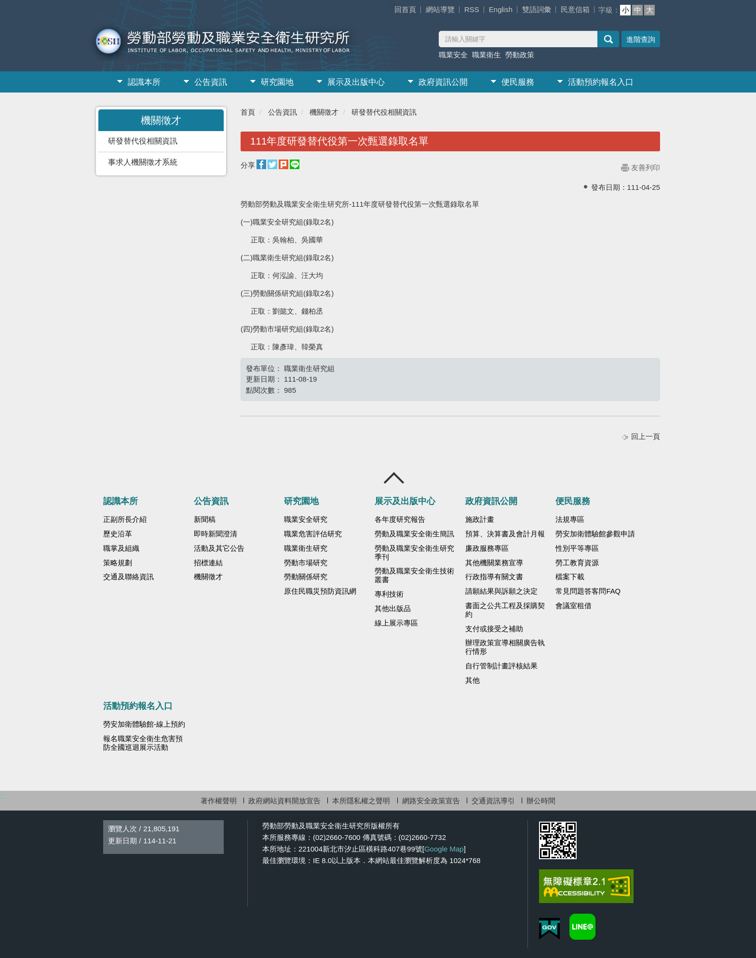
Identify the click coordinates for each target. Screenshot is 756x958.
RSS (471, 9)
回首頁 (405, 9)
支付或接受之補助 (494, 629)
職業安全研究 (305, 519)
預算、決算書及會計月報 (505, 534)
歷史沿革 (117, 534)
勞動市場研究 (305, 563)
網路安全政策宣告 (431, 801)
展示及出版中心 (356, 82)
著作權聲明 (219, 801)
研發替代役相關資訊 (142, 141)
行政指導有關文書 (494, 577)
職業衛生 (486, 55)
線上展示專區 (396, 623)
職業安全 (453, 55)
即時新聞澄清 (215, 534)
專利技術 (389, 594)
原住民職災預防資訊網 (320, 591)
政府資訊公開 (443, 82)
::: (393, 5)
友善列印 (645, 167)
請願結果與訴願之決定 (501, 591)
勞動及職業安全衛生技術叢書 (414, 575)
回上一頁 (645, 436)
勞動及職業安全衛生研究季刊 (414, 553)
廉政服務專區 (487, 548)
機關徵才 (324, 112)
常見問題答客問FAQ (588, 591)
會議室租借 (573, 606)
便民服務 (517, 82)
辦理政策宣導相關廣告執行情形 (505, 647)
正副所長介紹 (125, 519)
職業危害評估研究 (313, 534)
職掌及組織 (121, 548)
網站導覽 (440, 9)
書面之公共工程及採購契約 (505, 610)
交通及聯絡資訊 (128, 577)
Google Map (444, 849)
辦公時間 (540, 801)
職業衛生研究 (305, 548)
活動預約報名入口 (601, 82)
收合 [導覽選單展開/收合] (394, 478)
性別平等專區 (577, 548)
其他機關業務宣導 (494, 563)
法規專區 (569, 519)
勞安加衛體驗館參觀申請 (595, 534)
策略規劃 (117, 563)
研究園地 (277, 82)
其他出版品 (393, 608)
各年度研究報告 (400, 519)
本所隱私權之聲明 (361, 801)
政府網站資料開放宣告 (284, 801)
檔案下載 (569, 577)
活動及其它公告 (219, 548)
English (501, 9)
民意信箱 (575, 9)
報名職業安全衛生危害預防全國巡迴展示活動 (143, 743)
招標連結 (208, 563)
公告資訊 (210, 82)
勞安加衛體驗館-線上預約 (144, 724)
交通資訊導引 (493, 801)
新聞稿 (205, 519)
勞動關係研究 (305, 577)
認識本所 (144, 82)
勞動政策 (519, 55)
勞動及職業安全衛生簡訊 (414, 534)
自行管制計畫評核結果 (501, 666)
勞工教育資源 (577, 563)
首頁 (248, 112)
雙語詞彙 (536, 9)
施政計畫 (479, 519)
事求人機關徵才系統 (142, 162)
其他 (472, 680)
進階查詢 (640, 39)
